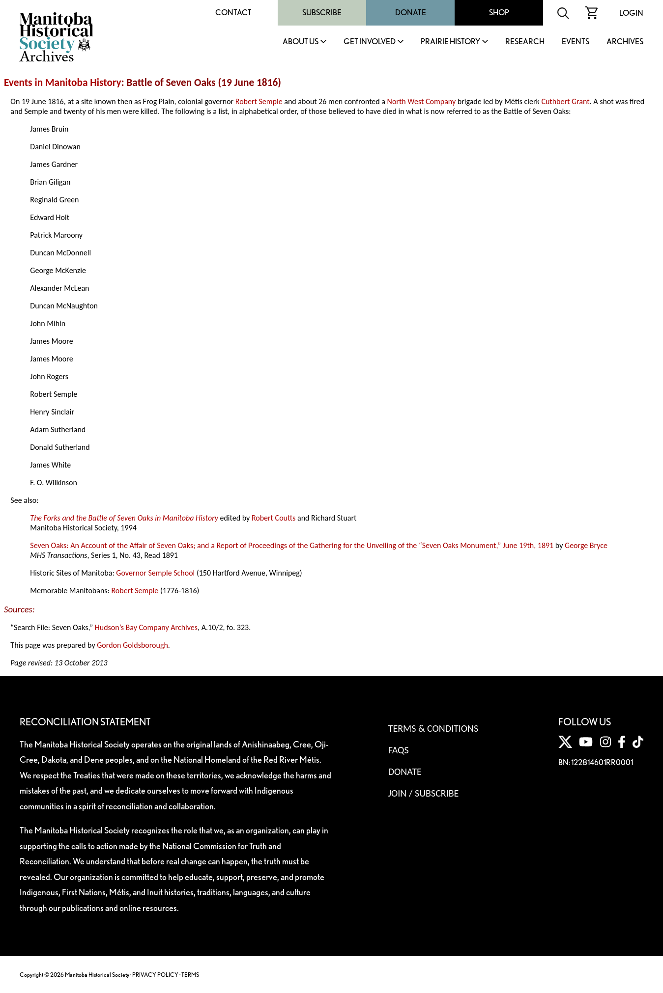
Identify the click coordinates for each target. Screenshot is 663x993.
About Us (300, 42)
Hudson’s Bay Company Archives (146, 627)
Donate (410, 12)
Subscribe (322, 12)
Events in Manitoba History (62, 82)
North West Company (421, 101)
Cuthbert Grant (565, 101)
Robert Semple (259, 101)
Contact (233, 12)
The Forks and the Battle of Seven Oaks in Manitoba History (124, 518)
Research (525, 42)
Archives (624, 42)
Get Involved (370, 42)
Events (575, 42)
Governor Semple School (155, 573)
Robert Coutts (274, 518)
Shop (499, 12)
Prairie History (450, 42)
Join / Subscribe (423, 793)
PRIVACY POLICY (155, 974)
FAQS (398, 750)
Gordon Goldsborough (132, 645)
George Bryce (586, 545)
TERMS (190, 974)
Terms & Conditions (433, 728)
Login (631, 13)
